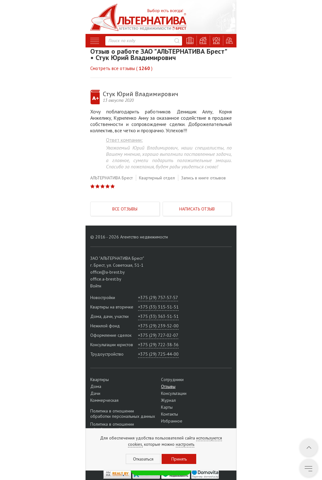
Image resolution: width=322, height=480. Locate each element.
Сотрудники (172, 379)
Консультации (173, 393)
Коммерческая (104, 400)
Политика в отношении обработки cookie (112, 426)
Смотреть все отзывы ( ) (121, 68)
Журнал (168, 400)
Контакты (169, 414)
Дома (95, 386)
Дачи (95, 393)
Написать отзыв (197, 209)
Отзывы (168, 386)
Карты (167, 407)
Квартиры (99, 379)
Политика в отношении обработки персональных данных (122, 413)
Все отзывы (124, 209)
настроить (185, 444)
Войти (95, 286)
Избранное (171, 421)
